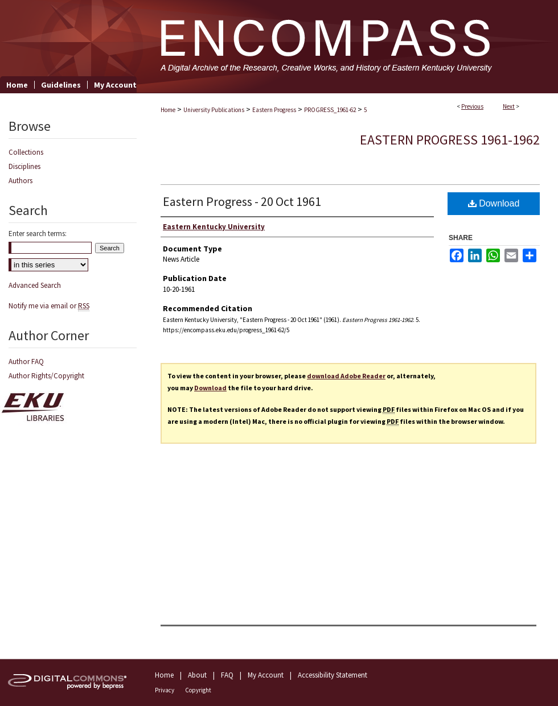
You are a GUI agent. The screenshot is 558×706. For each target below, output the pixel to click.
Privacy (164, 690)
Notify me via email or (49, 306)
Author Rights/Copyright (46, 376)
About (197, 675)
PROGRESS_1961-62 (330, 110)
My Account (266, 675)
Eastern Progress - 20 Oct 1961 (242, 201)
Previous (472, 106)
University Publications (213, 110)
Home (168, 110)
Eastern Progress (274, 110)
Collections (26, 152)
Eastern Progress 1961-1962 (450, 139)
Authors (20, 180)
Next (509, 106)
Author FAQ (26, 361)
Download (494, 203)
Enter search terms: (38, 233)
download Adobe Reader (346, 375)
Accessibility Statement (332, 675)
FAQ (227, 675)
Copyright (198, 690)
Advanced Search (35, 285)
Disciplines (24, 166)
